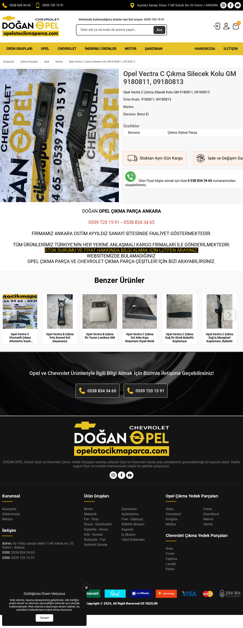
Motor (130, 49)
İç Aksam (128, 535)
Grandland (211, 514)
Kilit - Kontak (93, 535)
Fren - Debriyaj (132, 519)
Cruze (170, 554)
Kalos (170, 569)
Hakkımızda (205, 49)
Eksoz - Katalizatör (98, 524)
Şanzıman (153, 49)
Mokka (171, 524)
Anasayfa (8, 61)
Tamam (44, 617)
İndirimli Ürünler (100, 49)
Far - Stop (91, 519)
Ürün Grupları (19, 49)
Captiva (171, 559)
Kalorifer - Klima (96, 529)
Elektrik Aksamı (133, 524)
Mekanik (90, 514)
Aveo (169, 548)
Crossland (173, 514)
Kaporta (127, 529)
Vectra (59, 61)
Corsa (207, 509)
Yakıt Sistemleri (133, 540)
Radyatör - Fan (95, 540)
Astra (170, 509)
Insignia (172, 519)
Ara (159, 30)
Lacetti (171, 564)
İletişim (231, 49)
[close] (86, 587)
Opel (45, 49)
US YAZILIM (148, 603)
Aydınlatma (130, 514)
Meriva (208, 519)
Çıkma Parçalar (29, 61)
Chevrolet (67, 49)
